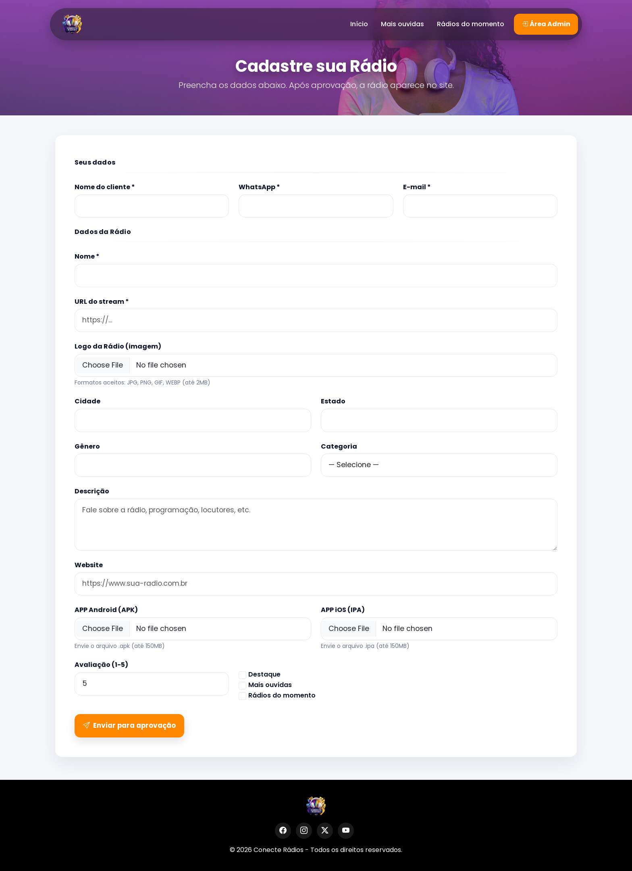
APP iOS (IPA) (343, 609)
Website (89, 565)
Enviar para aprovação (129, 725)
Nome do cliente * (105, 187)
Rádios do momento (470, 24)
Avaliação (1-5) (101, 664)
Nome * (87, 256)
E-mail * (417, 187)
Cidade (87, 401)
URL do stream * (102, 301)
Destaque (264, 674)
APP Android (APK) (106, 609)
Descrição (92, 491)
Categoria (339, 446)
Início (359, 24)
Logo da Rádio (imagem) (118, 346)
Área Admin (546, 24)
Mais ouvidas (402, 24)
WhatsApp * (259, 187)
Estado (333, 401)
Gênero (87, 446)
